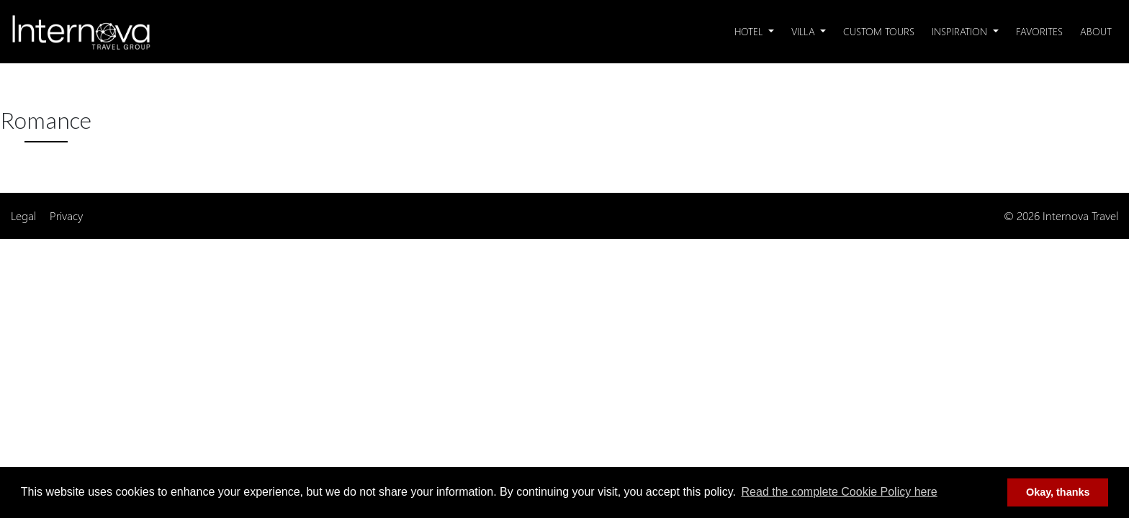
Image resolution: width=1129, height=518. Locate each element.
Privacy (66, 215)
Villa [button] (804, 31)
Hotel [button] (749, 31)
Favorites (1039, 31)
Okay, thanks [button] (1058, 492)
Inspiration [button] (961, 31)
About (1096, 31)
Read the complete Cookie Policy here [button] (839, 492)
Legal (23, 215)
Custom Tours (878, 31)
